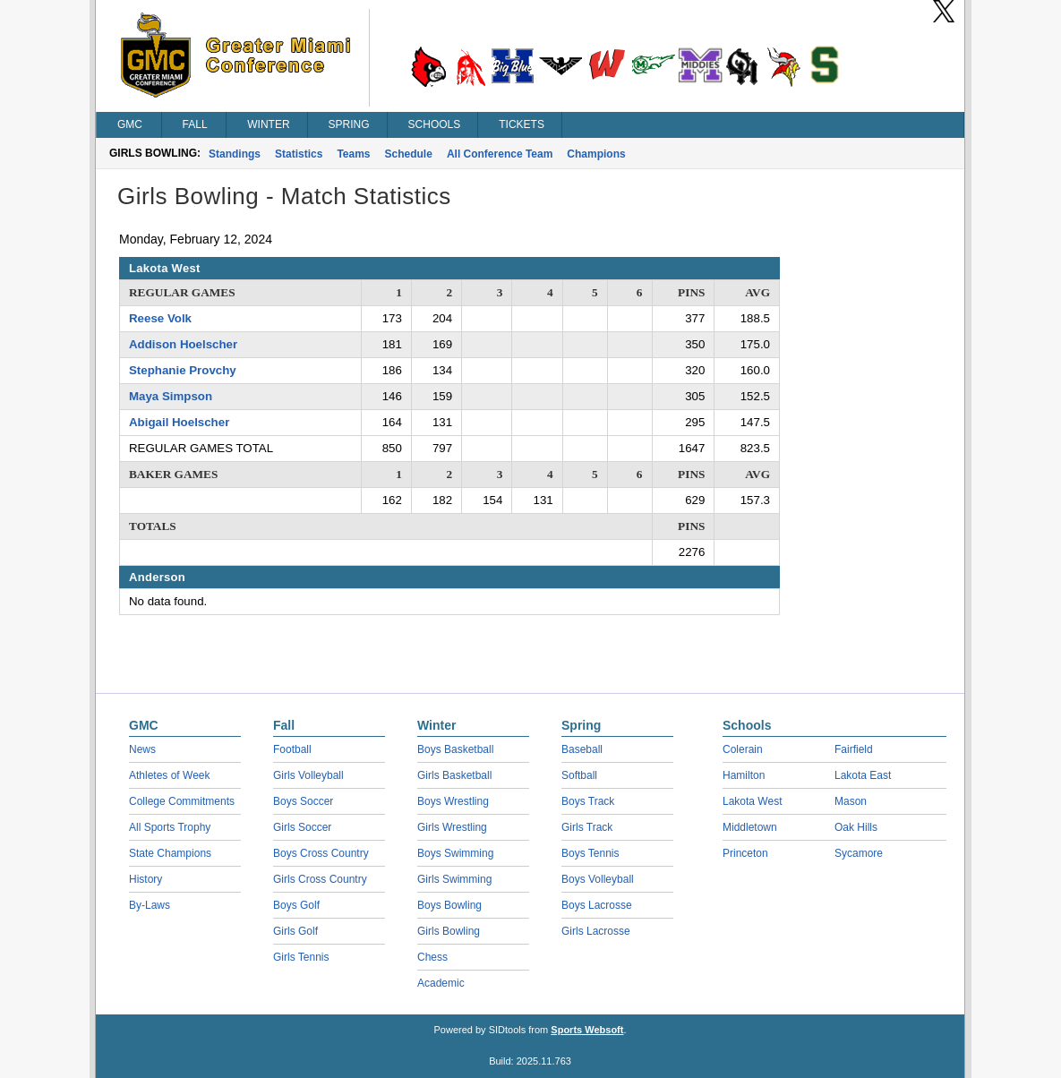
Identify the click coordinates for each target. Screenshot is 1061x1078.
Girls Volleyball (308, 775)
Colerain (743, 749)
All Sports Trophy (169, 827)
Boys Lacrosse (596, 905)
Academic (441, 983)
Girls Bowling (448, 931)
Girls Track (586, 827)
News (142, 749)
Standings (235, 154)
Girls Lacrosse (595, 931)
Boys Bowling (449, 905)
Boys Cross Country (321, 853)
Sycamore (858, 853)
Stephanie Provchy (182, 370)
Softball (579, 775)
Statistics (298, 154)
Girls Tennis (301, 957)
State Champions (170, 853)
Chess (432, 957)
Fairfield (853, 749)
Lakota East (862, 775)
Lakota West (752, 801)
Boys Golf (296, 905)
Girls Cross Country (320, 879)
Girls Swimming (454, 879)
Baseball (582, 749)
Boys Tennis (590, 853)
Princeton (745, 853)
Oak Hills (855, 827)
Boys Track (587, 801)
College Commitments (182, 801)
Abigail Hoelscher (179, 422)
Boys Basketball (455, 749)
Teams (353, 154)
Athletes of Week (169, 775)
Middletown (750, 827)
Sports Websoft (587, 1029)
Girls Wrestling (452, 827)
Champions (596, 154)
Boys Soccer (303, 801)
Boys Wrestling (453, 801)
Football (292, 749)
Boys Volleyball (597, 879)
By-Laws (149, 905)
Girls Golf (295, 931)
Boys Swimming (455, 853)
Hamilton (744, 775)
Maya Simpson (170, 396)
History (145, 879)
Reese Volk (160, 318)
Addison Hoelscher (183, 344)
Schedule (408, 154)
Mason (850, 801)
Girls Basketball (454, 775)
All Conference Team (499, 154)
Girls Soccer (302, 827)
